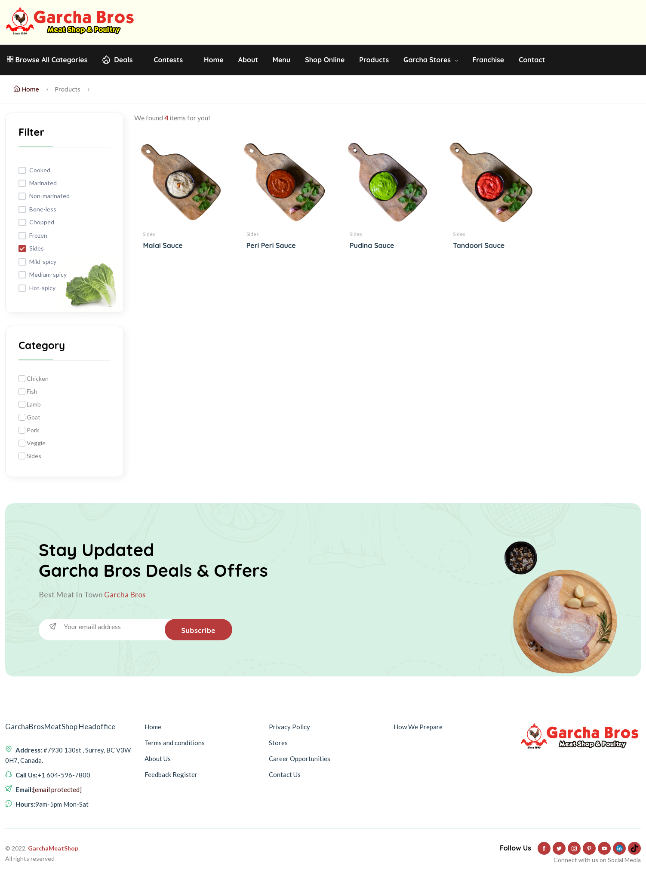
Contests (168, 59)
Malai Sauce (162, 245)
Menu (281, 59)
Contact (532, 59)
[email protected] (57, 789)
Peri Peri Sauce (271, 245)
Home (214, 59)
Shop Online (325, 59)
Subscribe (198, 630)
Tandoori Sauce (478, 245)
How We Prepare (418, 727)
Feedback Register (171, 774)
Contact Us (285, 774)
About (248, 59)
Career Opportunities (299, 758)
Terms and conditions (175, 742)
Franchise (488, 59)
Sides (149, 234)
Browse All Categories (47, 59)
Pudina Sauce (372, 245)
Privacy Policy (289, 727)
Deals (123, 59)
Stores (278, 742)
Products (374, 59)
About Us (158, 758)
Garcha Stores (430, 59)
